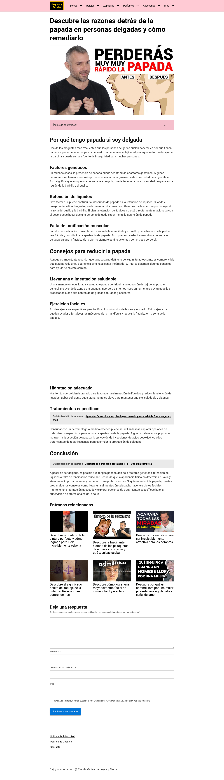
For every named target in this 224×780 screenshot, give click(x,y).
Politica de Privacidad (62, 736)
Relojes (90, 5)
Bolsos (73, 5)
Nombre (55, 651)
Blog (166, 5)
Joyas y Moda (56, 5)
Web (52, 684)
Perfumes (128, 5)
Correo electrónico (63, 667)
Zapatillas (108, 5)
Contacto (55, 747)
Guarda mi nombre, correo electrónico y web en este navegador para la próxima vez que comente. (102, 701)
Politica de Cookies (61, 741)
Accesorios (149, 5)
